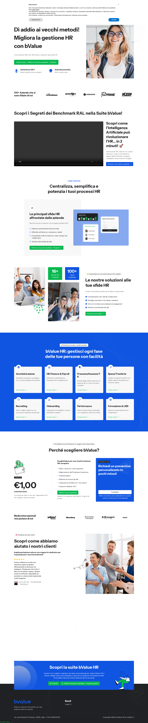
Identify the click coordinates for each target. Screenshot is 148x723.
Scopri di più (21, 390)
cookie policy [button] (35, 708)
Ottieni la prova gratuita (68, 493)
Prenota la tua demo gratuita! (120, 164)
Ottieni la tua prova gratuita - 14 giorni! (120, 4)
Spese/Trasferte (117, 374)
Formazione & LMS (118, 406)
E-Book (54, 683)
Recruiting (21, 406)
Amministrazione (25, 374)
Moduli (52, 5)
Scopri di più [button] (36, 718)
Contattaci (115, 492)
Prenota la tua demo (95, 314)
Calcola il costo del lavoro (78, 5)
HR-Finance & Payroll (58, 374)
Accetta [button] (113, 718)
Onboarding (53, 406)
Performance (84, 406)
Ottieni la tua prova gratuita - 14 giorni (46, 248)
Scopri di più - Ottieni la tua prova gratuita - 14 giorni (36, 62)
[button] (118, 702)
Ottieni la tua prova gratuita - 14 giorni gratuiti (80, 683)
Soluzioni (62, 5)
